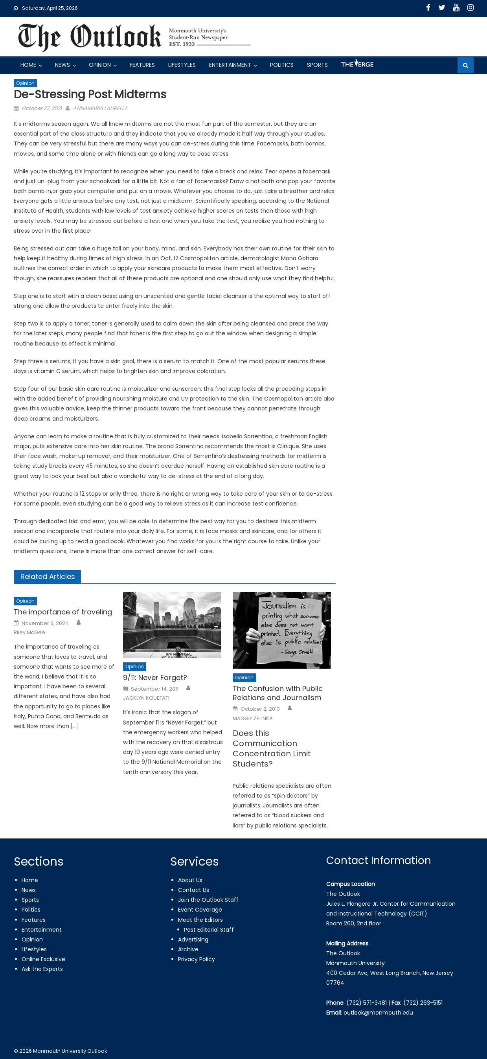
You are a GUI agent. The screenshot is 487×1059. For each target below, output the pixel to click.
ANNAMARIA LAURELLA (100, 108)
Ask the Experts (42, 969)
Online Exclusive (43, 959)
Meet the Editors (200, 920)
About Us (190, 880)
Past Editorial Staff (209, 930)
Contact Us (193, 890)
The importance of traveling (63, 611)
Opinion (100, 65)
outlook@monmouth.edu (378, 1013)
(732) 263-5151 (423, 1003)
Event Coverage (200, 910)
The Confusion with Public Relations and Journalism (278, 693)
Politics (282, 65)
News (62, 65)
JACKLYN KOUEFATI (146, 698)
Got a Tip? (356, 66)
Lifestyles (182, 65)
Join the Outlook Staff (208, 900)
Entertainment (230, 65)
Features (142, 65)
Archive (188, 949)
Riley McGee (29, 632)
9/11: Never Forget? (155, 677)
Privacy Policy (196, 959)
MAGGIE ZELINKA (253, 718)
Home (28, 65)
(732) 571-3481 (366, 1003)
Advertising (193, 939)
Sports (317, 65)
